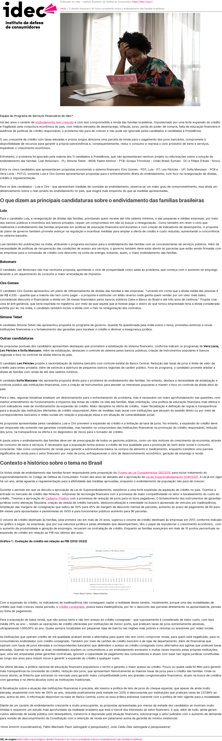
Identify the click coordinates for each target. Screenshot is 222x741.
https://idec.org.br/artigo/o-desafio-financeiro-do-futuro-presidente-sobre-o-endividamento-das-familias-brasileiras (79, 739)
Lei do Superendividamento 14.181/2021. (172, 477)
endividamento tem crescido (54, 122)
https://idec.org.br (142, 1)
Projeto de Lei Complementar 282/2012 (144, 472)
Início (63, 8)
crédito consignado (72, 607)
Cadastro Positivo (57, 498)
